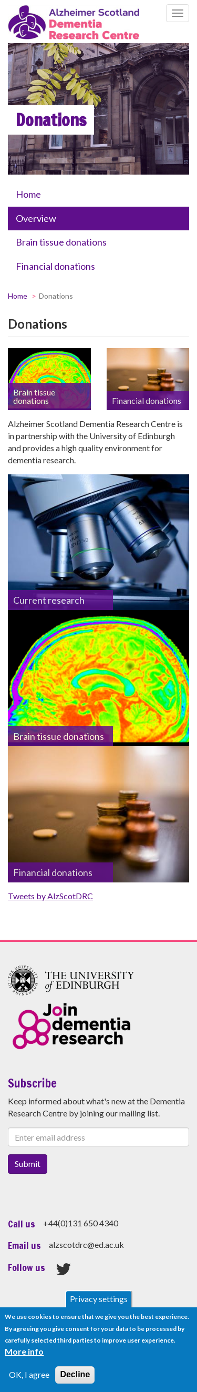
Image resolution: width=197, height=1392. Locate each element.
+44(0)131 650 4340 (80, 1223)
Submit (27, 1164)
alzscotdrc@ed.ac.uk (86, 1244)
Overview (36, 218)
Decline (75, 1374)
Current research (49, 600)
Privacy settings (99, 1299)
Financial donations (55, 266)
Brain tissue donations (61, 242)
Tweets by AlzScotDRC (50, 896)
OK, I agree (29, 1374)
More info (24, 1351)
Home (28, 194)
